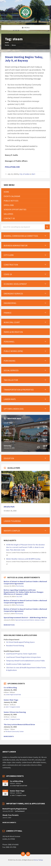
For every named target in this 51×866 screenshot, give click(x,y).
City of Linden (24, 174)
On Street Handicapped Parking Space (20, 642)
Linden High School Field (13, 694)
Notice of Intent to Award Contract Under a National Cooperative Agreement (25, 582)
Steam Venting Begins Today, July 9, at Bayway (24, 58)
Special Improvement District (25, 620)
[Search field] (25, 226)
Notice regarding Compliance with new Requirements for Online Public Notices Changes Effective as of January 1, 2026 (23, 592)
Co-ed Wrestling (10, 687)
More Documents (9, 822)
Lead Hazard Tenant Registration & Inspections (23, 657)
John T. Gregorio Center (12, 707)
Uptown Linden (40, 620)
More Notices (9, 625)
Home (7, 45)
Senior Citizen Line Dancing (15, 712)
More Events (9, 736)
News (14, 45)
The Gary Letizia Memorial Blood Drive (19, 724)
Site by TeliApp (38, 860)
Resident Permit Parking (15, 645)
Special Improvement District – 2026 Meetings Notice (25, 617)
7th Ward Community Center (14, 731)
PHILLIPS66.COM (12, 167)
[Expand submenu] (45, 236)
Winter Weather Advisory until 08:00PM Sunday (23, 559)
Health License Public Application (18, 664)
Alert (33, 174)
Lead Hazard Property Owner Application (21, 654)
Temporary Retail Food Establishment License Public (25, 661)
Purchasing (19, 586)
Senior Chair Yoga (11, 700)
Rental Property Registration (14, 809)
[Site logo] (25, 20)
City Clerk (19, 596)
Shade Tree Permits (10, 815)
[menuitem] (25, 192)
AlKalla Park (9, 506)
